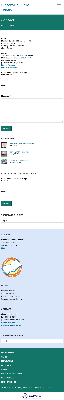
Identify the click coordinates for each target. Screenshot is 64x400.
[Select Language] (32, 221)
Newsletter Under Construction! (21, 143)
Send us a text (25, 58)
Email (4, 85)
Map (3, 248)
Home (3, 25)
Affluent (30, 387)
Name (4, 181)
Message (6, 96)
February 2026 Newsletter (19, 152)
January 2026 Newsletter (18, 160)
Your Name (6, 75)
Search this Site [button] (8, 382)
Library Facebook (8, 65)
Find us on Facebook (10, 322)
